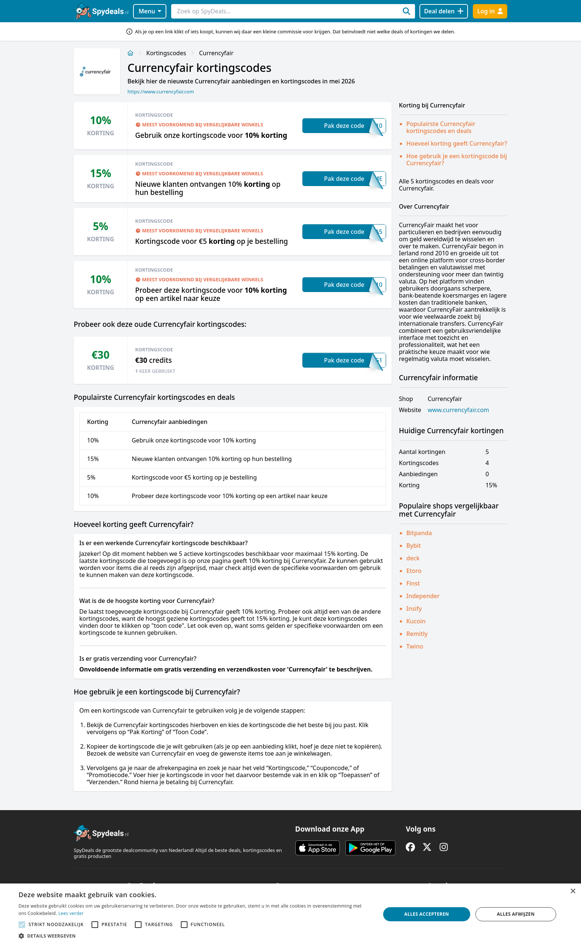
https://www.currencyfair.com (160, 91)
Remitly (417, 634)
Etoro (414, 571)
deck (413, 558)
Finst (413, 583)
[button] (194, 935)
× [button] (572, 891)
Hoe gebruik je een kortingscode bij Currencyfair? (456, 159)
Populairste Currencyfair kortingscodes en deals (440, 127)
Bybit (413, 545)
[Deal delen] (443, 11)
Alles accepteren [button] (426, 914)
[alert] (290, 914)
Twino (415, 646)
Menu (150, 11)
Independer (423, 596)
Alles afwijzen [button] (516, 914)
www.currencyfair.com (458, 410)
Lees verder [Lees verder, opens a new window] (71, 913)
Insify (414, 608)
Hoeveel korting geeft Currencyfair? (456, 143)
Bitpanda (419, 533)
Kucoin (416, 621)
